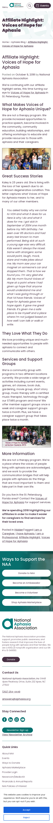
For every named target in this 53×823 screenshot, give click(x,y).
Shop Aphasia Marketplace (26, 602)
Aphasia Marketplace (13, 767)
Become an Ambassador (26, 583)
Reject (26, 817)
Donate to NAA (26, 573)
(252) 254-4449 (11, 691)
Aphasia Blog (18, 42)
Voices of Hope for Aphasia (28, 92)
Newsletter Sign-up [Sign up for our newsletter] (17, 730)
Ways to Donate (11, 762)
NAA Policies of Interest (14, 786)
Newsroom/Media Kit (13, 776)
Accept (26, 809)
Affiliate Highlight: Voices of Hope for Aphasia (23, 25)
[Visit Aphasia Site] (16, 5)
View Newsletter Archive (17, 734)
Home (5, 42)
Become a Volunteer (26, 592)
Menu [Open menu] (5, 7)
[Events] (42, 5)
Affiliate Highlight (29, 537)
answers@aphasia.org (16, 699)
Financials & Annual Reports (17, 781)
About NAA (8, 753)
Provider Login (9, 772)
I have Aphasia (25, 533)
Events (5, 758)
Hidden (18, 530)
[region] (26, 806)
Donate (11, 659)
